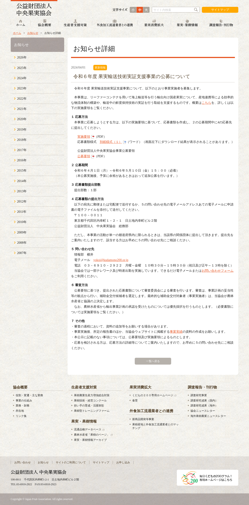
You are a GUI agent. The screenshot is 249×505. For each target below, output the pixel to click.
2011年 (21, 211)
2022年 (22, 98)
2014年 (22, 181)
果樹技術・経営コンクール (90, 400)
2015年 (22, 170)
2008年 (22, 242)
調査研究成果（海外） (204, 405)
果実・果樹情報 (187, 23)
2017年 (22, 150)
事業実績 (176, 331)
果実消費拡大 (154, 23)
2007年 (22, 253)
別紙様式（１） (111, 142)
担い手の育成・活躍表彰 (89, 405)
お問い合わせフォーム (218, 270)
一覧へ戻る (153, 361)
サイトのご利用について (71, 462)
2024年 (22, 78)
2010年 (22, 222)
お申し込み (123, 462)
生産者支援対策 (75, 23)
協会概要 (45, 23)
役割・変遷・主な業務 (29, 395)
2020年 (22, 119)
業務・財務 (22, 405)
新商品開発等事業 (143, 419)
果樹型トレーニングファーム (91, 410)
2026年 (22, 57)
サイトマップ (220, 9)
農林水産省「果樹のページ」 (91, 434)
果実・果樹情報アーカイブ (90, 440)
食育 (135, 400)
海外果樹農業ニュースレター (208, 416)
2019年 (22, 129)
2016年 (22, 160)
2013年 (22, 191)
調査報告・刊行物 (221, 23)
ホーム (21, 23)
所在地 (20, 410)
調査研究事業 (199, 395)
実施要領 (83, 136)
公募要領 (83, 156)
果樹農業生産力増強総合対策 (91, 395)
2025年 (22, 68)
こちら (206, 102)
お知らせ (32, 33)
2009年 (22, 232)
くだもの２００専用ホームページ (152, 395)
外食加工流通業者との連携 (115, 23)
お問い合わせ (22, 462)
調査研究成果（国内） (204, 400)
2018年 (22, 140)
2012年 (22, 201)
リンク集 (21, 416)
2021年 (22, 109)
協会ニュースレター (203, 410)
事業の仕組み (24, 400)
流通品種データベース (87, 429)
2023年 (22, 88)
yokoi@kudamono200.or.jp (110, 260)
